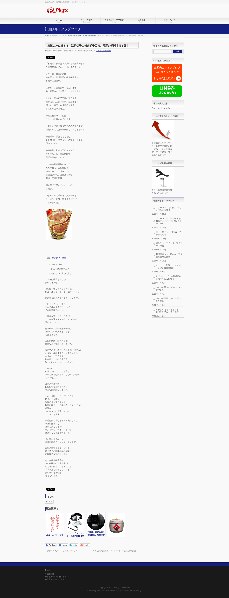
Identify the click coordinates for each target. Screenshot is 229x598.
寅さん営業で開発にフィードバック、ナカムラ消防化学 (116, 551)
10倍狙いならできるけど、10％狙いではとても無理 (168, 310)
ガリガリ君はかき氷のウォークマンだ (169, 288)
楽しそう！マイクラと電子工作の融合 (169, 244)
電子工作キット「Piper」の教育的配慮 (168, 233)
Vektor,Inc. (128, 591)
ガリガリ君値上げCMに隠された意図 (169, 299)
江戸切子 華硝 (59, 258)
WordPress (101, 591)
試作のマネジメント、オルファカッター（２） (64, 551)
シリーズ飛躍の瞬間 (103, 51)
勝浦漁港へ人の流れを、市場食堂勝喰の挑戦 (169, 255)
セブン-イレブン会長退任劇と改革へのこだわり (168, 277)
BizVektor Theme (115, 591)
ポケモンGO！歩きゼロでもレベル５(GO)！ (169, 208)
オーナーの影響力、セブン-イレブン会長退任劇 (168, 266)
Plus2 (111, 587)
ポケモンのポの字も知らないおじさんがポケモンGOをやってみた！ (169, 221)
